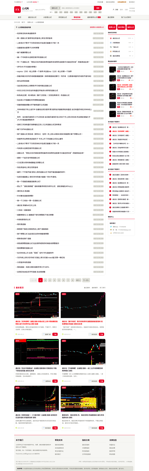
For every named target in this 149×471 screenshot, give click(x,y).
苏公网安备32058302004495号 (24, 462)
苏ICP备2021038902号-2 (22, 460)
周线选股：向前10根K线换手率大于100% (33, 267)
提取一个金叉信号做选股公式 (28, 157)
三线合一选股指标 (24, 210)
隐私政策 (112, 446)
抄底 (90, 12)
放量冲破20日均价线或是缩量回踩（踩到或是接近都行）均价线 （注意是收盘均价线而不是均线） (54, 76)
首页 (19, 17)
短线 (71, 12)
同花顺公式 (63, 17)
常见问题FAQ (59, 449)
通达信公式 (32, 17)
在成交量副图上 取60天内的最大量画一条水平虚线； (37, 177)
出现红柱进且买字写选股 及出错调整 (31, 272)
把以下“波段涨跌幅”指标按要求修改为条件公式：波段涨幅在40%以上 (45, 186)
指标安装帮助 (110, 2)
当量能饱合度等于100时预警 (28, 47)
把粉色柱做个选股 (24, 238)
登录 (121, 9)
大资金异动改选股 (24, 262)
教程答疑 (77, 17)
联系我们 (132, 2)
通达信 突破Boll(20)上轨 (26, 205)
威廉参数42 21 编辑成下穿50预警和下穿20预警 (35, 215)
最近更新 (111, 17)
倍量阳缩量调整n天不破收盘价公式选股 (32, 104)
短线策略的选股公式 (25, 248)
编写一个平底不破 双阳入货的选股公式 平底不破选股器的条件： (41, 172)
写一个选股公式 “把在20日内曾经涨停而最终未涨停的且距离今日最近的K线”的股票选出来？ (53, 62)
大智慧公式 (47, 17)
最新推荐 (95, 287)
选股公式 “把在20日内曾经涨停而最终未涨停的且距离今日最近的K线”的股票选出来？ (51, 153)
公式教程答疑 (39, 22)
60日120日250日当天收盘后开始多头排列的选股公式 (37, 90)
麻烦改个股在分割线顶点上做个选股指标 (32, 229)
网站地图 (112, 453)
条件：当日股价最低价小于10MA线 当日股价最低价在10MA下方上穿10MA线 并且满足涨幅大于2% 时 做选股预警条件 (53, 118)
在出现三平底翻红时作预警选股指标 (31, 100)
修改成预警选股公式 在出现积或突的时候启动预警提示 (38, 243)
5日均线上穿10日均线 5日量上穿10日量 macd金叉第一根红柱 (41, 257)
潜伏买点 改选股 (23, 191)
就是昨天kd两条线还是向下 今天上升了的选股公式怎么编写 (40, 139)
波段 (76, 12)
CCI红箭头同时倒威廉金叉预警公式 (30, 162)
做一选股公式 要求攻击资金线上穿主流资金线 (34, 38)
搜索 (97, 8)
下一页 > (85, 280)
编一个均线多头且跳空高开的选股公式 (32, 57)
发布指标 (132, 8)
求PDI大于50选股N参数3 (26, 66)
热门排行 (102, 287)
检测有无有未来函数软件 (26, 33)
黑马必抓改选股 (23, 81)
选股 (56, 12)
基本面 (66, 12)
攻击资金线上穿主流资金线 (27, 167)
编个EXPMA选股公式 (25, 129)
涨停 (81, 12)
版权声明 (112, 449)
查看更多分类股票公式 (97, 27)
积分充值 (132, 11)
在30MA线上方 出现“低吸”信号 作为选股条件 (35, 253)
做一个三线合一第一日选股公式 (29, 200)
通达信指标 (85, 443)
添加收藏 (100, 2)
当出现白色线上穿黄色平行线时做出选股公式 (34, 85)
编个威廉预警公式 (24, 52)
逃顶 (95, 12)
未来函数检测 (121, 2)
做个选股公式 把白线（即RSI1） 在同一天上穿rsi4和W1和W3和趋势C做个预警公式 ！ (50, 134)
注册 (126, 9)
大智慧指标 (85, 446)
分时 (61, 12)
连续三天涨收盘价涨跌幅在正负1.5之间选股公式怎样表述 (39, 124)
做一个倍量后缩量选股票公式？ (29, 181)
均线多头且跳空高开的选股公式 (29, 148)
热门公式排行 (126, 17)
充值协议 (112, 443)
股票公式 (30, 22)
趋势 (86, 12)
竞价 (100, 12)
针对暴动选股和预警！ (26, 195)
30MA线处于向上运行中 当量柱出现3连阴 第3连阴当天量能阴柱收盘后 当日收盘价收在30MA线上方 (54, 110)
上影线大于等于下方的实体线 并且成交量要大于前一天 (38, 43)
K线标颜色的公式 (23, 219)
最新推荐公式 (94, 17)
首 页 (23, 22)
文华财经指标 (86, 453)
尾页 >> (78, 280)
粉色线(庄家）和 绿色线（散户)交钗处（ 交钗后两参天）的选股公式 (43, 95)
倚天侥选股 (21, 224)
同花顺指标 (85, 449)
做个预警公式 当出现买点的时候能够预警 (33, 233)
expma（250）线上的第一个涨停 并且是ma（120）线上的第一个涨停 (44, 71)
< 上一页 (34, 280)
